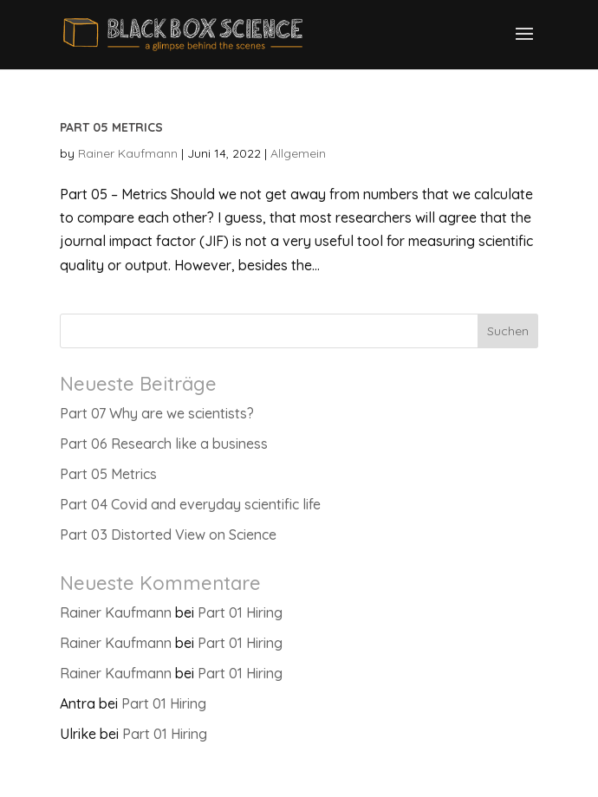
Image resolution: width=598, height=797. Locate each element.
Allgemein (298, 153)
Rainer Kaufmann (128, 153)
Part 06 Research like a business (164, 443)
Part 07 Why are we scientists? (157, 413)
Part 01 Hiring (240, 612)
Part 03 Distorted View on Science (168, 534)
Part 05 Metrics (111, 127)
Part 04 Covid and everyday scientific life (190, 504)
